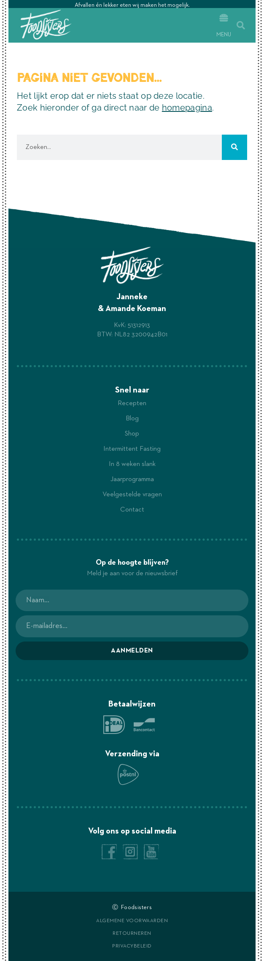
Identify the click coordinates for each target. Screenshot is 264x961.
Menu (223, 35)
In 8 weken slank (132, 464)
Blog (132, 418)
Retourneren (132, 933)
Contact (132, 509)
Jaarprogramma (132, 479)
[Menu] (223, 18)
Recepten (132, 403)
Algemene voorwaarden (132, 920)
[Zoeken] (234, 147)
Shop (132, 433)
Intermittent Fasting (132, 449)
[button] (240, 25)
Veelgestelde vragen (132, 494)
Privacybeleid (132, 946)
